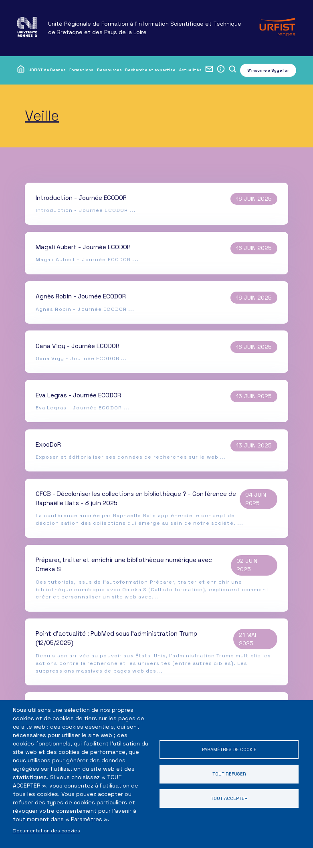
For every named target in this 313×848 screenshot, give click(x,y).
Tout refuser (229, 774)
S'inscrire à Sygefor (268, 70)
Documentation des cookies (46, 831)
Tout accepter (229, 799)
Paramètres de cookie (229, 749)
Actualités (190, 70)
